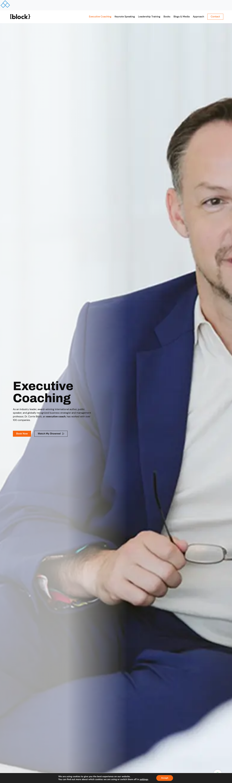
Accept (164, 777)
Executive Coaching (100, 16)
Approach (198, 16)
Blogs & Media (182, 16)
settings (144, 779)
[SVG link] (20, 16)
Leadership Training (149, 16)
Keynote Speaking (125, 16)
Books (167, 16)
